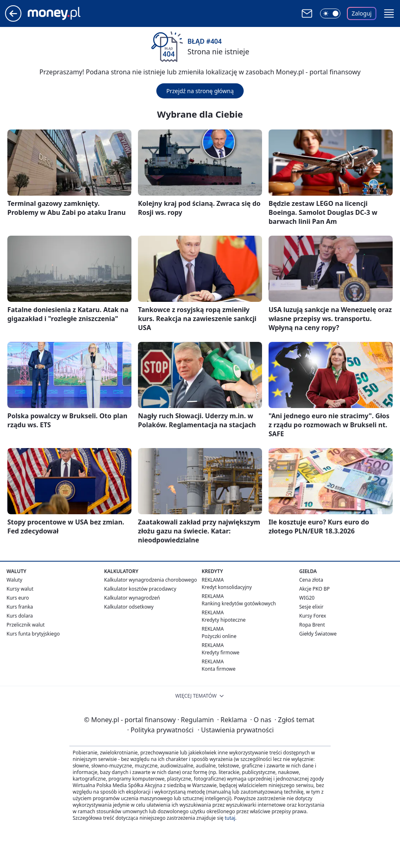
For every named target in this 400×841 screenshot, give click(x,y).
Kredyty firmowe (221, 652)
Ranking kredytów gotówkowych (239, 603)
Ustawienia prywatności (235, 729)
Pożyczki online (219, 636)
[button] (389, 13)
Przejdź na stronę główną (199, 91)
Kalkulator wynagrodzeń (132, 597)
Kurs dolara (20, 615)
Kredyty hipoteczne (224, 619)
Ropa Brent (312, 624)
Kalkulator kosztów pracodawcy (140, 588)
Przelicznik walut (25, 624)
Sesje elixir (311, 606)
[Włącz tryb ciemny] (330, 13)
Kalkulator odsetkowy (128, 606)
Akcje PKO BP (314, 588)
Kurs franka (20, 606)
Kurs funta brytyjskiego (33, 633)
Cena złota (311, 579)
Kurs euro (18, 597)
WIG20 (307, 597)
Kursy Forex (312, 615)
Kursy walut (20, 588)
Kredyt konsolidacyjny (227, 587)
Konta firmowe (219, 668)
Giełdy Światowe (318, 633)
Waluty (14, 579)
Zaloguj (362, 13)
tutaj (229, 817)
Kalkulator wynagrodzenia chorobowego (150, 579)
